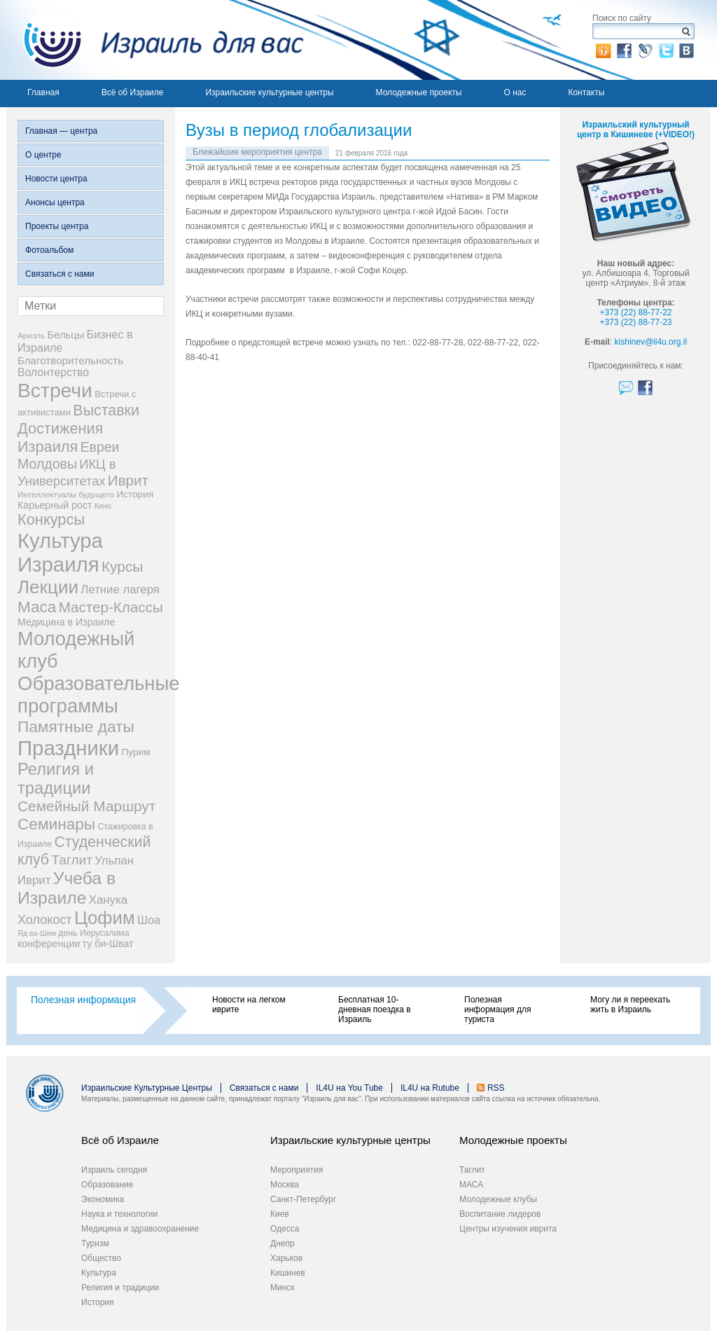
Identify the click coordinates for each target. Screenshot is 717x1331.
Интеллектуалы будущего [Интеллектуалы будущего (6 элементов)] (66, 494)
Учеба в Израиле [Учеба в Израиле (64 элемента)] (67, 888)
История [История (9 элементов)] (134, 494)
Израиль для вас (155, 40)
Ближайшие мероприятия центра (257, 152)
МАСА (471, 1184)
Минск (282, 1287)
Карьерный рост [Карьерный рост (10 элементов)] (55, 505)
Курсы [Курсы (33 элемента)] (122, 566)
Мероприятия (296, 1170)
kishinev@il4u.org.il (651, 342)
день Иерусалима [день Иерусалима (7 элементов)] (93, 933)
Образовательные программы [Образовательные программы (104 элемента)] (99, 695)
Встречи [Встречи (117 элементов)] (55, 390)
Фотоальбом (49, 250)
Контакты (586, 92)
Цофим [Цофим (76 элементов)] (104, 917)
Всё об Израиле (133, 92)
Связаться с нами (59, 274)
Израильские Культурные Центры (146, 1088)
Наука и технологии (119, 1214)
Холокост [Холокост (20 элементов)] (45, 920)
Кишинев (287, 1273)
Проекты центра (56, 226)
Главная (43, 92)
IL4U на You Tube (349, 1088)
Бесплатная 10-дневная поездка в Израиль (374, 1009)
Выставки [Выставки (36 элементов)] (106, 410)
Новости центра (56, 179)
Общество (101, 1258)
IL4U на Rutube (430, 1088)
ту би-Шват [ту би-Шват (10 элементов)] (108, 943)
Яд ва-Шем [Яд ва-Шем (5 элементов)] (37, 933)
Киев (279, 1214)
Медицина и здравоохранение (140, 1229)
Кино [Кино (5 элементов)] (103, 506)
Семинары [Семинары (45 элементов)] (56, 824)
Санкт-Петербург (303, 1199)
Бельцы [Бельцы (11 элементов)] (66, 334)
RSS (496, 1088)
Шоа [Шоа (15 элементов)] (148, 919)
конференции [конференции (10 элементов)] (49, 943)
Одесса (284, 1229)
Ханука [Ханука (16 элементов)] (108, 899)
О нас (514, 92)
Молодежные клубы (498, 1199)
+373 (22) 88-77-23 (635, 322)
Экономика (102, 1199)
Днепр (282, 1243)
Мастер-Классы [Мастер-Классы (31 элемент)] (111, 607)
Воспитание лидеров (500, 1214)
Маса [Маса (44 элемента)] (37, 607)
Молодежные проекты (419, 92)
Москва (284, 1184)
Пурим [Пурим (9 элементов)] (135, 752)
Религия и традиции (120, 1287)
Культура (98, 1273)
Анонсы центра (55, 202)
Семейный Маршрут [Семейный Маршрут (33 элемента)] (86, 806)
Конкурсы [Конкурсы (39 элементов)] (51, 519)
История (97, 1302)
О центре (43, 155)
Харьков (286, 1258)
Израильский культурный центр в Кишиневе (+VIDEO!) (636, 129)
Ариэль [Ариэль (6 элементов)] (31, 335)
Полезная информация (83, 999)
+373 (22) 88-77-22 (635, 312)
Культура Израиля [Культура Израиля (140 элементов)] (60, 552)
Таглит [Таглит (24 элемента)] (71, 860)
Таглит (472, 1170)
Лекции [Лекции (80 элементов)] (48, 587)
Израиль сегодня (114, 1170)
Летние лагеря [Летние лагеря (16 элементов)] (120, 589)
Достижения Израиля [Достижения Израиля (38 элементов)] (60, 437)
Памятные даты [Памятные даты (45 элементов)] (76, 726)
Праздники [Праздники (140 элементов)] (68, 747)
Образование (107, 1184)
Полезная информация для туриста (497, 1009)
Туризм (95, 1243)
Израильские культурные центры (269, 92)
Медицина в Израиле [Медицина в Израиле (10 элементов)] (67, 622)
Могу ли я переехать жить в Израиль (630, 1004)
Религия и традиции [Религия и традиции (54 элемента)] (56, 778)
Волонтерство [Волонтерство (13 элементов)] (53, 372)
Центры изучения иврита (508, 1229)
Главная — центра (61, 131)
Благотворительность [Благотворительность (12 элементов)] (70, 360)
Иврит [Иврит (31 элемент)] (128, 480)
